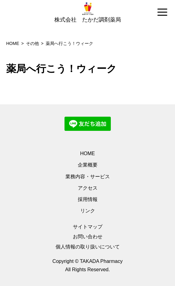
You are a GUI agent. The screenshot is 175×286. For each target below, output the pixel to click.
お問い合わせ (87, 236)
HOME (87, 153)
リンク (87, 210)
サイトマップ (87, 226)
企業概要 (88, 164)
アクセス (88, 188)
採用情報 (88, 199)
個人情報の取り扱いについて (88, 246)
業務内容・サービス (87, 176)
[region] (87, 12)
